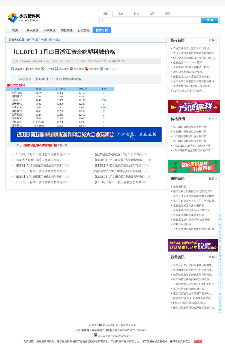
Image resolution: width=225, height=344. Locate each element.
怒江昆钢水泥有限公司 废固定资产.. (193, 191)
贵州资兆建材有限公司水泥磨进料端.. (194, 229)
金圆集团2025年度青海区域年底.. (191, 76)
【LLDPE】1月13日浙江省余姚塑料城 (118, 176)
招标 (136, 13)
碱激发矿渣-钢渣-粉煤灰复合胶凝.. (192, 298)
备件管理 (129, 341)
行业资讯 (84, 30)
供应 (105, 13)
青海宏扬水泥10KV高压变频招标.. (192, 86)
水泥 (110, 325)
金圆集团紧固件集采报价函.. (189, 205)
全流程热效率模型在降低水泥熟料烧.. (194, 307)
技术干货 (102, 30)
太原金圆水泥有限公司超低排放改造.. (194, 53)
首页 (15, 30)
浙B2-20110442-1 (139, 330)
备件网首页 (33, 39)
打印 (106, 68)
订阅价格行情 (116, 61)
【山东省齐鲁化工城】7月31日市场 (36, 160)
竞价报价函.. (180, 186)
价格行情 (47, 39)
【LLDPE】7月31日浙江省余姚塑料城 (38, 154)
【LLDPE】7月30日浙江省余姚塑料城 (118, 160)
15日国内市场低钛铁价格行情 (190, 126)
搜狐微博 (93, 68)
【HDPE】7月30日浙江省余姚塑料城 (37, 165)
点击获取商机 (220, 301)
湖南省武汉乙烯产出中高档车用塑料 (117, 171)
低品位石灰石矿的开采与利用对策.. (193, 265)
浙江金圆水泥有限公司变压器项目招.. (194, 57)
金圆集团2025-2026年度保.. (188, 62)
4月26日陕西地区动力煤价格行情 (191, 145)
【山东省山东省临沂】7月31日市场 (116, 154)
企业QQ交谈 (220, 232)
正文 (58, 39)
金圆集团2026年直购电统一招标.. (191, 67)
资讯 (167, 13)
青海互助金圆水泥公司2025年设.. (191, 48)
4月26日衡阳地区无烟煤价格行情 (191, 150)
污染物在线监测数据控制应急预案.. (193, 269)
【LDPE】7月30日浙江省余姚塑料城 (117, 165)
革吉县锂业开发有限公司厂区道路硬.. (194, 200)
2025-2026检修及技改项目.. (188, 71)
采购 (120, 13)
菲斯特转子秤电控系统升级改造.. (191, 279)
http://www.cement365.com (35, 61)
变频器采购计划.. (182, 224)
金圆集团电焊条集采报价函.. (189, 214)
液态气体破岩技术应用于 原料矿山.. (193, 293)
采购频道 (50, 30)
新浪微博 (35, 68)
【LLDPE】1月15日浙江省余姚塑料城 (38, 171)
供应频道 (32, 30)
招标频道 (67, 30)
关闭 (220, 217)
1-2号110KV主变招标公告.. (188, 90)
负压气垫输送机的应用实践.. (189, 288)
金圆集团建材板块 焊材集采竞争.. (192, 219)
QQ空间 (49, 68)
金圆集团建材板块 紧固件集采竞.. (192, 210)
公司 (152, 13)
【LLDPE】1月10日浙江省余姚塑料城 (38, 182)
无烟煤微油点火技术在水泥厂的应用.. (194, 284)
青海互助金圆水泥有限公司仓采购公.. (194, 196)
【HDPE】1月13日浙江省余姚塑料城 (37, 176)
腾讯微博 (63, 68)
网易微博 (79, 68)
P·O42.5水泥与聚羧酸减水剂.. (189, 302)
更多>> (213, 40)
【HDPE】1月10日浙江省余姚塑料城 (117, 182)
